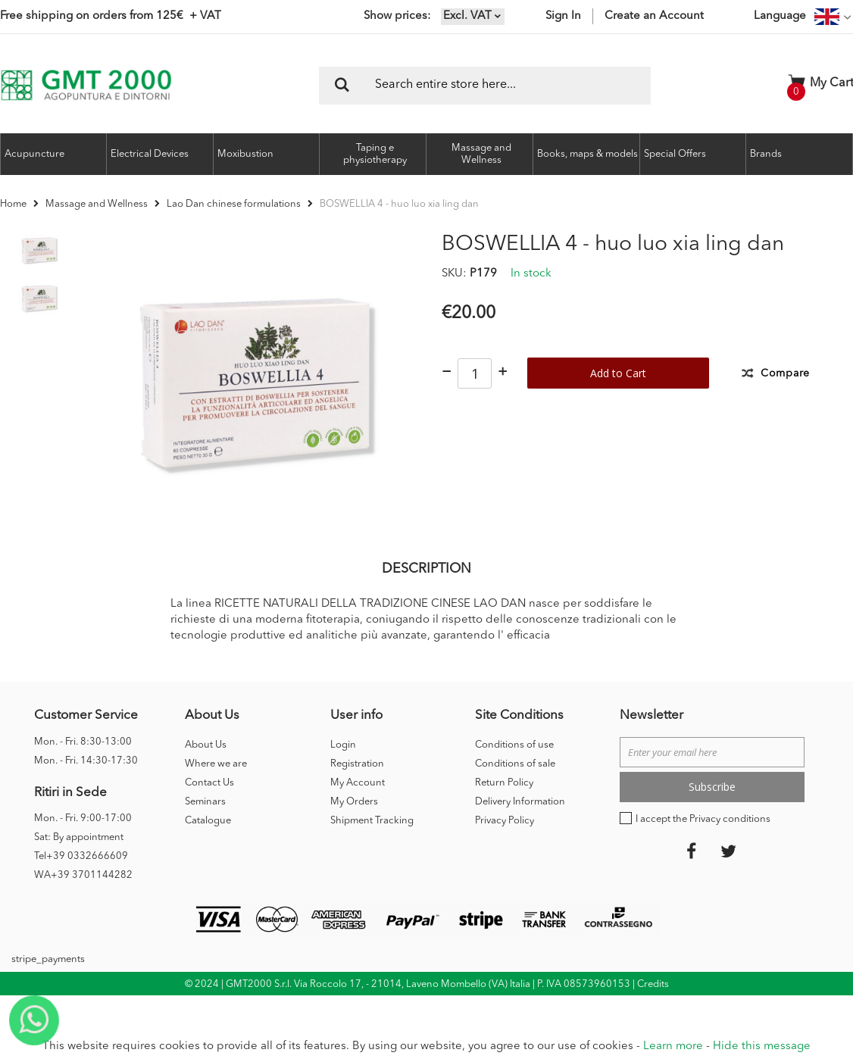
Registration (357, 787)
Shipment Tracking (372, 843)
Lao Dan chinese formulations (234, 204)
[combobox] (485, 86)
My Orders (354, 824)
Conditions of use (514, 768)
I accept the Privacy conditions (703, 842)
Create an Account (654, 16)
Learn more (673, 1046)
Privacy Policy (504, 843)
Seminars (205, 824)
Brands (766, 154)
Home (13, 204)
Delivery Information (520, 824)
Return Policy (504, 806)
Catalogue (208, 843)
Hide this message (762, 1046)
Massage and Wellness (96, 204)
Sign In (563, 16)
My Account (357, 806)
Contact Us (209, 806)
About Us (206, 768)
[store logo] (86, 85)
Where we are (216, 787)
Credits (653, 1007)
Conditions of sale (515, 787)
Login (343, 768)
